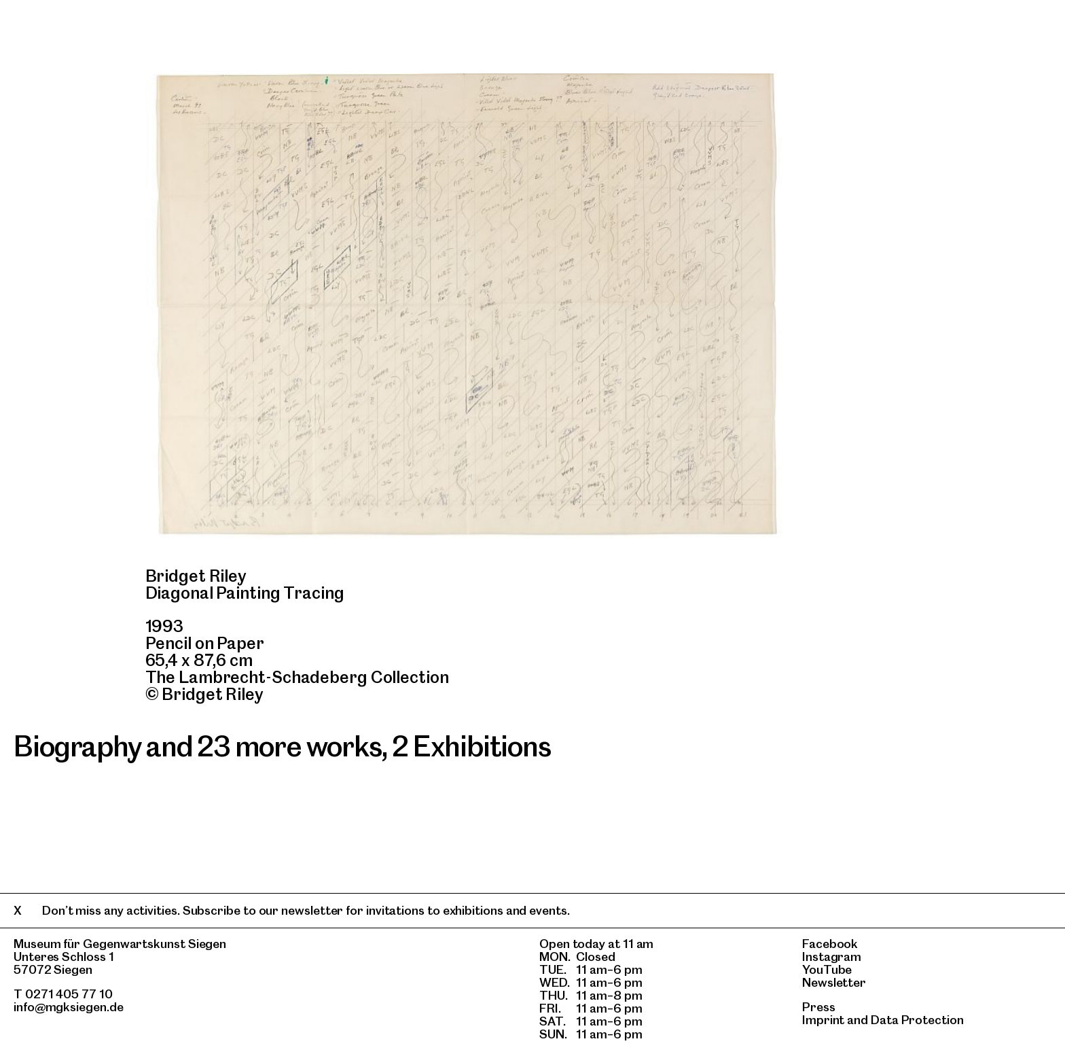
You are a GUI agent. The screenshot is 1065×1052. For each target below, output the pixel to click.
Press (818, 1007)
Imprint (823, 1020)
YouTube (827, 969)
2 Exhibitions (471, 746)
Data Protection (917, 1020)
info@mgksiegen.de (69, 1007)
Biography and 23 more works (198, 746)
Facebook (830, 943)
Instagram (831, 956)
